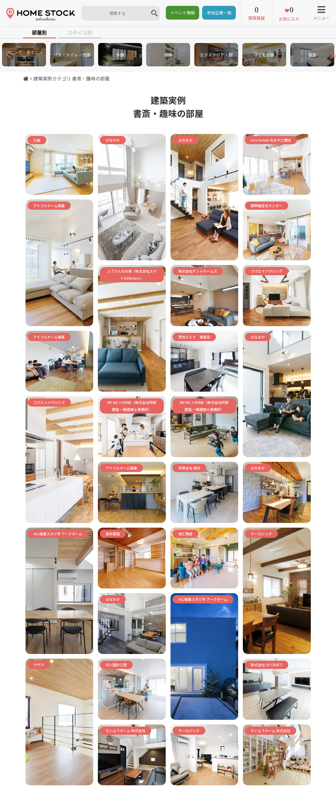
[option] (24, 54)
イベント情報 (182, 13)
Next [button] (327, 58)
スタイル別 (79, 32)
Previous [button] (3, 55)
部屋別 (39, 32)
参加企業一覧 (219, 13)
